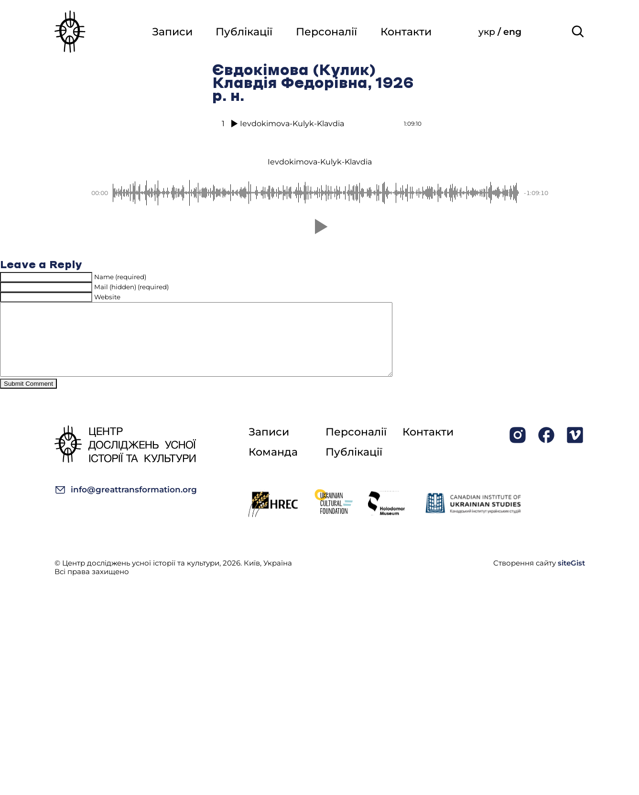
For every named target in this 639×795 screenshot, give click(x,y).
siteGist (571, 577)
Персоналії (326, 32)
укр (488, 32)
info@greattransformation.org (125, 504)
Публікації (243, 32)
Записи (170, 32)
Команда (273, 466)
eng (513, 32)
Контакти (406, 32)
